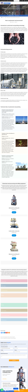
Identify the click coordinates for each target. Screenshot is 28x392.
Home (3, 17)
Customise (5, 388)
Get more (14, 212)
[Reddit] (7, 332)
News (5, 17)
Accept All (16, 388)
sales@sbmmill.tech (10, 0)
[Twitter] (3, 332)
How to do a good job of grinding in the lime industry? (8, 338)
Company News (11, 15)
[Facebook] (1, 332)
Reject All (10, 388)
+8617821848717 (4, 0)
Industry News (17, 15)
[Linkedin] (4, 332)
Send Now (14, 360)
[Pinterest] (6, 332)
